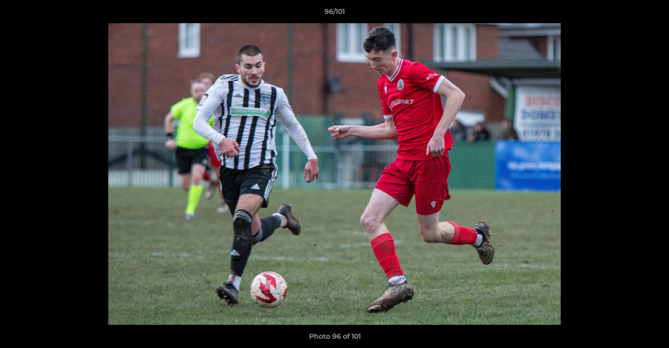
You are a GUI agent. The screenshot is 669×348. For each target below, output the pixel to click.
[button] (651, 14)
